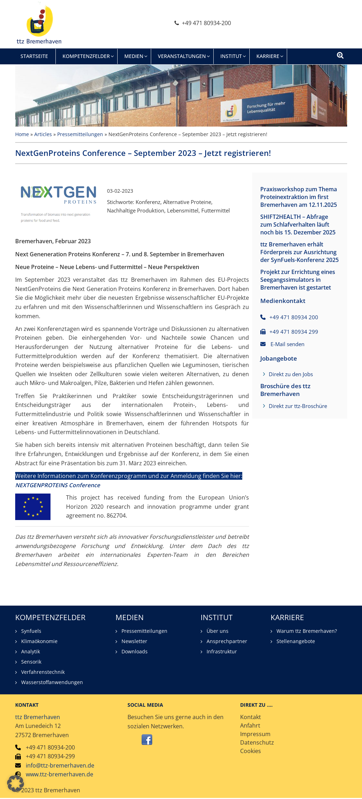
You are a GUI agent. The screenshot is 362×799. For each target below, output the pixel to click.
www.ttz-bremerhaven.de (59, 775)
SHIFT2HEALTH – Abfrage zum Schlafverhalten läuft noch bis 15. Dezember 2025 (297, 236)
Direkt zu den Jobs (291, 405)
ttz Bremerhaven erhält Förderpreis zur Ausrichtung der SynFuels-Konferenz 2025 (297, 271)
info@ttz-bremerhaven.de (60, 766)
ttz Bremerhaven (37, 717)
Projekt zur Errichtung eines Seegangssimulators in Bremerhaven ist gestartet (297, 306)
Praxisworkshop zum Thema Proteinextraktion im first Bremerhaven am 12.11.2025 (296, 200)
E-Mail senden (287, 375)
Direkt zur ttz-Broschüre (298, 437)
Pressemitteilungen (80, 134)
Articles (43, 134)
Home (22, 134)
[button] (15, 783)
